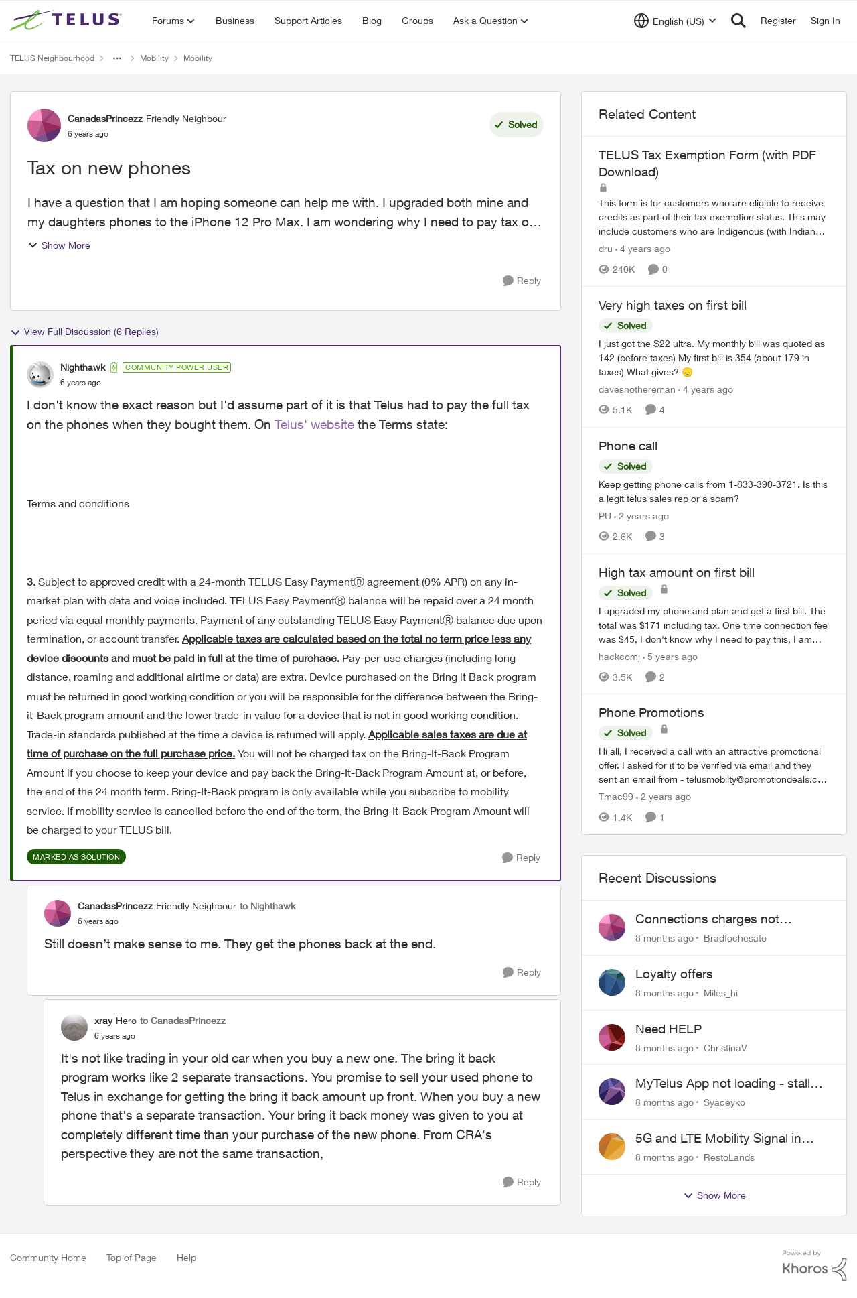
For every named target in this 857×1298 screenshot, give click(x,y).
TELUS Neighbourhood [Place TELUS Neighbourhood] (52, 58)
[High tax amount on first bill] (714, 624)
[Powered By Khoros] (815, 1265)
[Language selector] (675, 20)
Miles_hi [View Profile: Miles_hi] (721, 992)
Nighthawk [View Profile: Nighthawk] (82, 367)
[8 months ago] (664, 938)
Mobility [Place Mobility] (154, 58)
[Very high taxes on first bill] (714, 357)
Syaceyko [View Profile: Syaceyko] (724, 1102)
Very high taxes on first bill (673, 305)
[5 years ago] (670, 656)
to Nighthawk (267, 905)
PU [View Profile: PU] (605, 515)
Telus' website (314, 424)
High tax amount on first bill (677, 572)
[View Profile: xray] (74, 1027)
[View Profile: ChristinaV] (612, 1037)
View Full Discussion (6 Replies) (84, 332)
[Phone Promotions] (714, 765)
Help (186, 1257)
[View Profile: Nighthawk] (40, 374)
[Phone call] (714, 491)
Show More (58, 245)
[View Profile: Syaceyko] (612, 1091)
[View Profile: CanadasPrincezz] (44, 125)
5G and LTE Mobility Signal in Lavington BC (718, 1138)
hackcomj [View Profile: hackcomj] (619, 655)
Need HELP (668, 1028)
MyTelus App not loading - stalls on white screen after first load (726, 1084)
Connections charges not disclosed (707, 919)
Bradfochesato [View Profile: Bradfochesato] (735, 938)
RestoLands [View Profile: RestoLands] (729, 1157)
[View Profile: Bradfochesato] (612, 927)
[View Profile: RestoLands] (612, 1146)
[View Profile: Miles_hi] (612, 982)
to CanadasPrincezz (183, 1020)
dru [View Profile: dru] (606, 248)
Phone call (628, 445)
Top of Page (131, 1257)
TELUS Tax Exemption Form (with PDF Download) (707, 163)
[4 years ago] (642, 248)
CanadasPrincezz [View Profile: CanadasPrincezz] (105, 118)
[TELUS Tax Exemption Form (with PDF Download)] (714, 217)
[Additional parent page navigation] (117, 58)
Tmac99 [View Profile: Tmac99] (616, 796)
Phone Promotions (651, 712)
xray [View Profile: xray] (103, 1020)
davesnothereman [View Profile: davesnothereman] (637, 389)
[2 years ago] (641, 516)
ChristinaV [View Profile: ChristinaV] (725, 1047)
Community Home (48, 1257)
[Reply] (522, 281)
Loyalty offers (674, 973)
